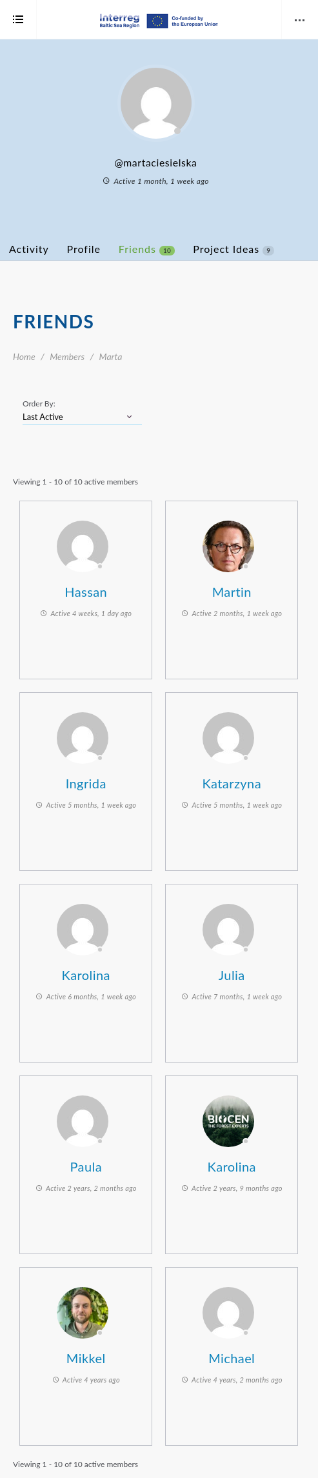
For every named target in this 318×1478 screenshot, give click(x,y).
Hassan (86, 591)
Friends (147, 249)
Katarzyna (231, 783)
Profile (84, 249)
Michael (231, 1358)
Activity (29, 249)
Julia (232, 975)
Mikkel (86, 1358)
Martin (232, 591)
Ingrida (86, 783)
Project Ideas (233, 249)
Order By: (39, 403)
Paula (86, 1166)
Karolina (86, 975)
